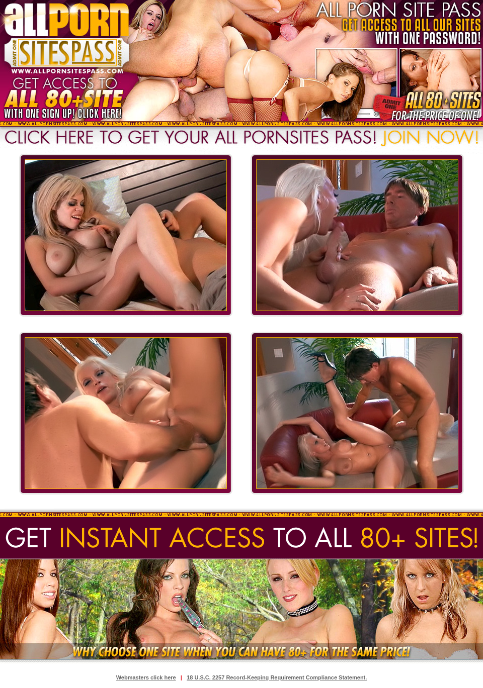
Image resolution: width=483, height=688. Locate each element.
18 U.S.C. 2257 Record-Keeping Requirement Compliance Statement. (277, 677)
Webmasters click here (146, 677)
